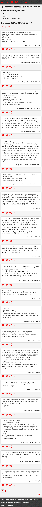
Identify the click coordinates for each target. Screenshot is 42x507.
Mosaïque (17, 502)
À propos (9, 502)
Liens (12, 499)
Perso (3, 502)
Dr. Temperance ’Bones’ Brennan (30, 184)
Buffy (32, 82)
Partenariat (19, 499)
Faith (38, 165)
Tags (2, 499)
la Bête (32, 481)
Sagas (36, 499)
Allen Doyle (36, 321)
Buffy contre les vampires (9, 19)
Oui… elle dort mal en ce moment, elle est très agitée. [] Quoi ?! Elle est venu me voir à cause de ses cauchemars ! (20, 57)
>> (9, 26)
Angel (3, 13)
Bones (3, 16)
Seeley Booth (14, 184)
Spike (32, 237)
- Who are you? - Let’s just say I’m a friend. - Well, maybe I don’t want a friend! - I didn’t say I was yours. (12, 75)
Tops (7, 499)
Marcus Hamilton (29, 462)
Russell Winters (29, 442)
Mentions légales (7, 505)
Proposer (26, 502)
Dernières (28, 499)
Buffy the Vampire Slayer (23, 82)
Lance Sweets (35, 281)
